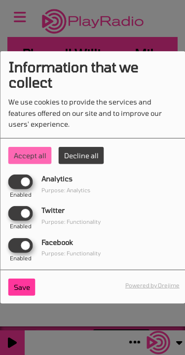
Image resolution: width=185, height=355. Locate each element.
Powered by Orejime (152, 285)
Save (22, 287)
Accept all (30, 155)
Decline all (81, 155)
